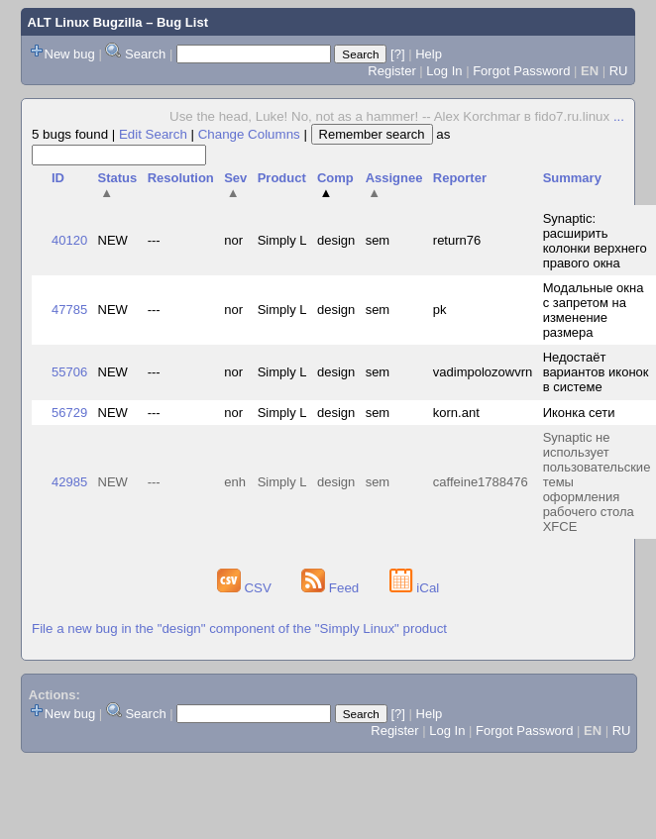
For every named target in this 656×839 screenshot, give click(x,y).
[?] (397, 54)
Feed (332, 587)
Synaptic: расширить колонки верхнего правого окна (595, 240)
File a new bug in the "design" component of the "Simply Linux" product (239, 628)
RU (618, 70)
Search (145, 54)
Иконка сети (579, 412)
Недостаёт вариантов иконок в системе (596, 372)
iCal (414, 587)
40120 (69, 240)
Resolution (181, 177)
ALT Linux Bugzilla (85, 22)
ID (58, 177)
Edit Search (153, 134)
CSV (246, 587)
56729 (69, 412)
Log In (444, 70)
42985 (69, 481)
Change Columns (249, 134)
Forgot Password (521, 70)
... (618, 116)
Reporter (460, 177)
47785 (69, 309)
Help (428, 54)
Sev (235, 185)
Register (391, 70)
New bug (70, 54)
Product (282, 177)
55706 (69, 372)
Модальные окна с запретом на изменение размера (593, 310)
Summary (572, 177)
